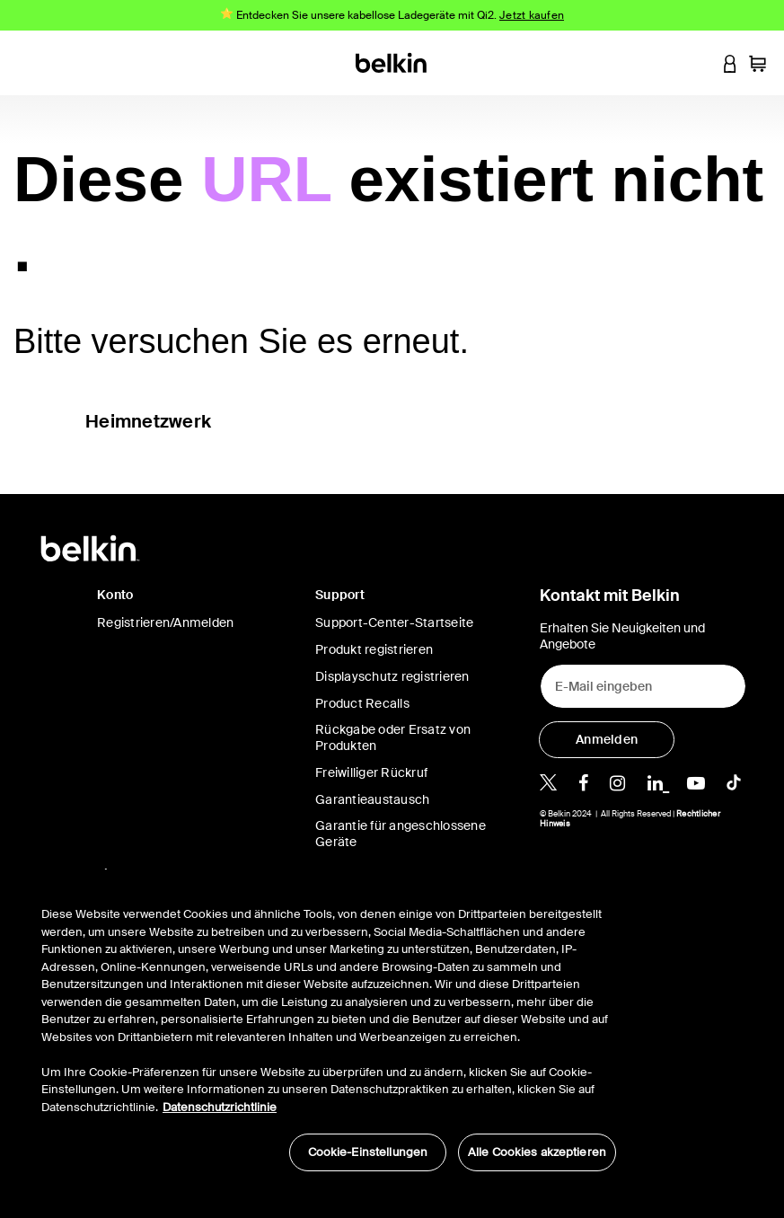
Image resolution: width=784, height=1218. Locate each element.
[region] (328, 1029)
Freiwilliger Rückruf (371, 772)
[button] (696, 63)
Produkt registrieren (374, 649)
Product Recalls (362, 703)
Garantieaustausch (372, 799)
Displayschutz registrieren (392, 676)
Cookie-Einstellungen (368, 1152)
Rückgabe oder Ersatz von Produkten (393, 737)
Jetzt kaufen (531, 15)
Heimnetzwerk (148, 421)
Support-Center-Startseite (394, 622)
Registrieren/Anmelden (165, 622)
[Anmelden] (606, 739)
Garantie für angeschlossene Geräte (400, 833)
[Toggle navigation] (27, 63)
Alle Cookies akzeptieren (537, 1152)
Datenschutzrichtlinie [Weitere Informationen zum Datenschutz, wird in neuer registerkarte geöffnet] (220, 1107)
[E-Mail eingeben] (643, 686)
